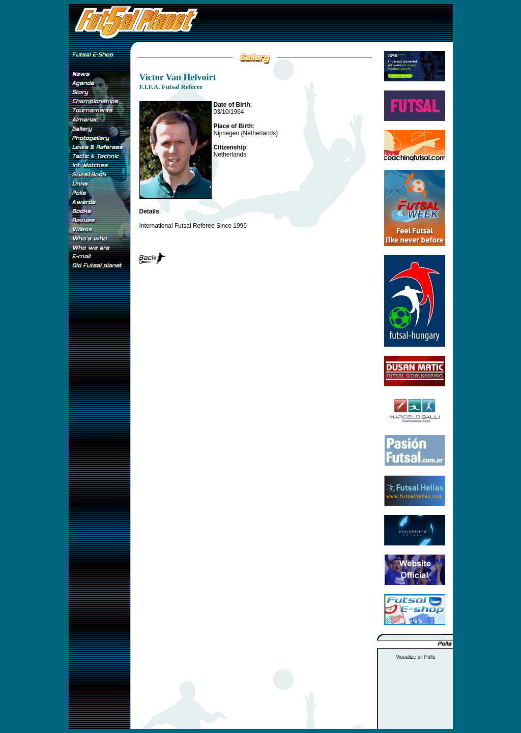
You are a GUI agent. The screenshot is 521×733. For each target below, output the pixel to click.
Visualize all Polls (415, 657)
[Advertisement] (99, 441)
